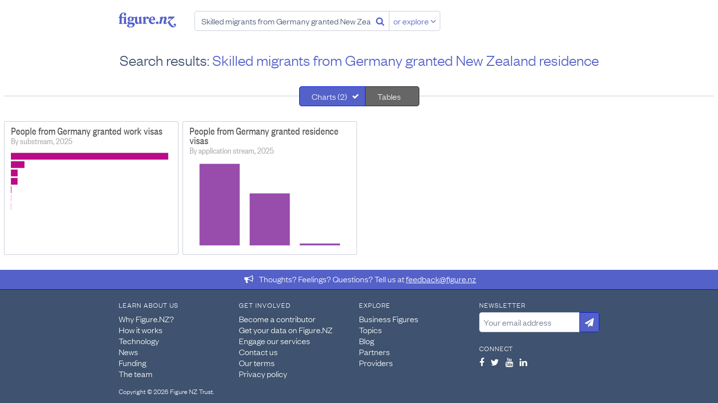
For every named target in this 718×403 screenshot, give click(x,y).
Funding (132, 362)
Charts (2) (329, 96)
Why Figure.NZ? (146, 318)
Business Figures (388, 318)
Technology (139, 340)
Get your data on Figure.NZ (286, 329)
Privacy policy (263, 373)
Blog (366, 340)
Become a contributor (277, 318)
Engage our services (274, 340)
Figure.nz (147, 19)
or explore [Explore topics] (414, 20)
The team (136, 373)
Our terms (257, 362)
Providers (376, 362)
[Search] (380, 21)
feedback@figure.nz (441, 278)
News (128, 351)
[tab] (332, 96)
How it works (141, 329)
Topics (370, 329)
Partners (374, 351)
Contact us (258, 351)
